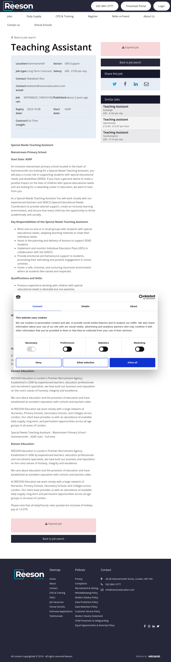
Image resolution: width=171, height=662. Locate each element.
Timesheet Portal (136, 6)
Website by (148, 656)
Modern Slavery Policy (85, 597)
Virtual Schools (43, 25)
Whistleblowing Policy (85, 592)
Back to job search (23, 37)
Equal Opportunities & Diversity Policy (85, 625)
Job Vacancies (57, 602)
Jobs (9, 16)
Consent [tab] (37, 306)
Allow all (132, 362)
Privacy (79, 578)
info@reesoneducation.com (114, 589)
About (53, 583)
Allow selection (85, 362)
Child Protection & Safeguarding (85, 620)
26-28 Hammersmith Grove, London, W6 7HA (114, 578)
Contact (54, 588)
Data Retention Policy (85, 606)
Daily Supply (34, 16)
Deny (39, 362)
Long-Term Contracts (39, 71)
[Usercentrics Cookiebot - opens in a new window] (141, 297)
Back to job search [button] (53, 539)
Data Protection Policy (85, 602)
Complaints (81, 583)
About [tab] (133, 306)
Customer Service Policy (85, 611)
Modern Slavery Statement (85, 616)
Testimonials (56, 616)
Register (93, 16)
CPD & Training (65, 16)
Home (53, 578)
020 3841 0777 (104, 6)
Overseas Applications (60, 611)
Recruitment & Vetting (85, 588)
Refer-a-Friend (120, 16)
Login (161, 6)
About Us (149, 16)
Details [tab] (86, 306)
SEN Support (72, 63)
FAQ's (52, 597)
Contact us (13, 25)
